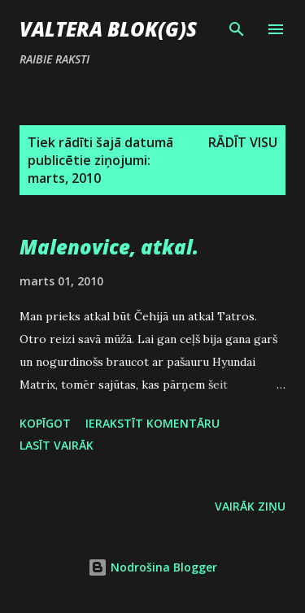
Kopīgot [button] (45, 423)
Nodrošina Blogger (152, 567)
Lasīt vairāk (57, 445)
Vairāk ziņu (250, 506)
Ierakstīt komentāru (152, 423)
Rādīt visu (242, 142)
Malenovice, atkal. (109, 246)
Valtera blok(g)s (108, 28)
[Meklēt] (236, 29)
